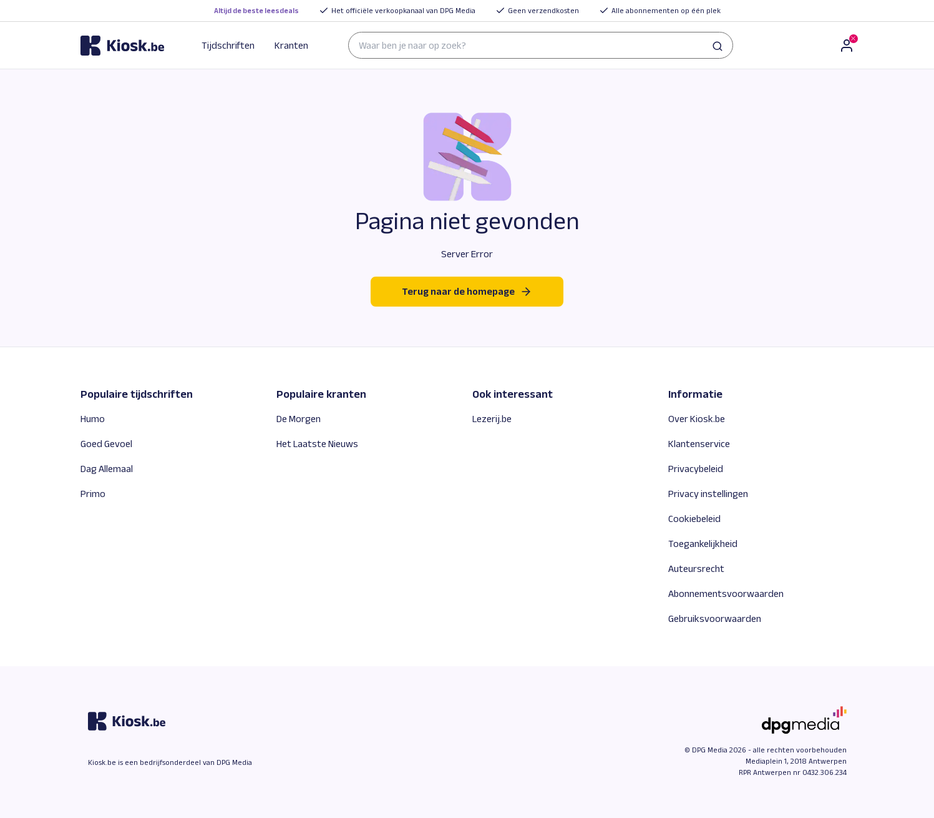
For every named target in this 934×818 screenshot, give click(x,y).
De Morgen (298, 418)
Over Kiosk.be (696, 418)
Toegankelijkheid (702, 543)
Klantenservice (699, 443)
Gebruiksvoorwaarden (714, 618)
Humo (92, 418)
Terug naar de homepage (467, 291)
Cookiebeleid (694, 518)
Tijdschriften (228, 45)
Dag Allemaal (106, 468)
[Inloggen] (846, 45)
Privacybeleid (695, 468)
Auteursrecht (696, 568)
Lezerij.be (492, 418)
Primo (92, 493)
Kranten (291, 45)
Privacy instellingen (708, 493)
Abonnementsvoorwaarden (726, 593)
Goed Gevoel (106, 443)
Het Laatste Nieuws (317, 443)
